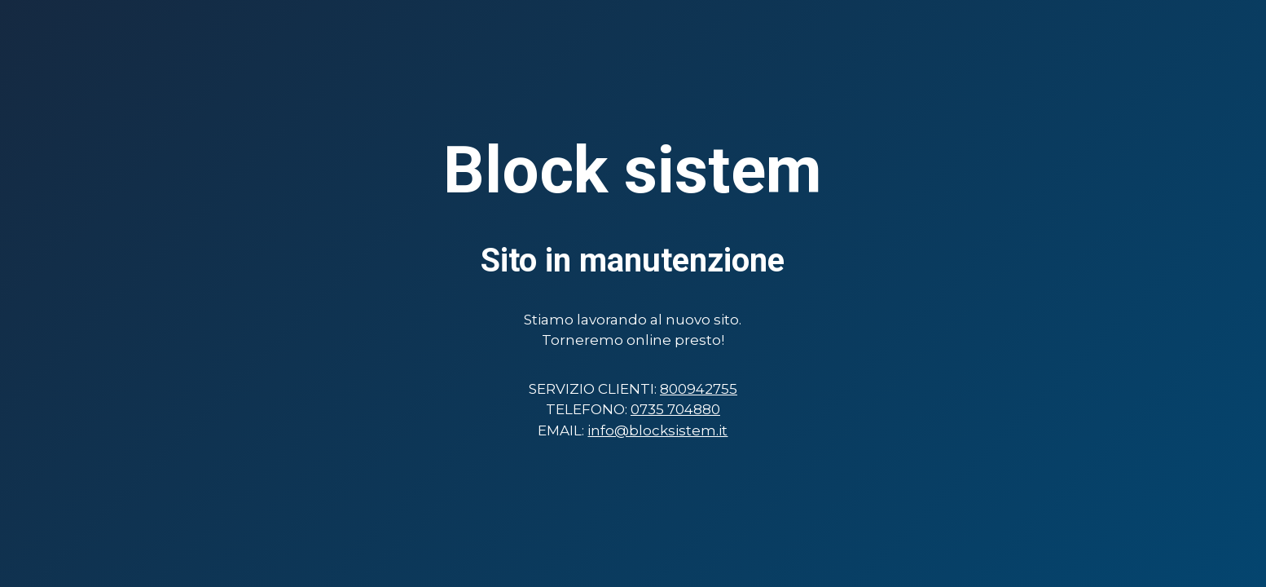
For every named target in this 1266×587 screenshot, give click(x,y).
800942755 (698, 389)
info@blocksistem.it (657, 430)
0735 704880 (675, 409)
